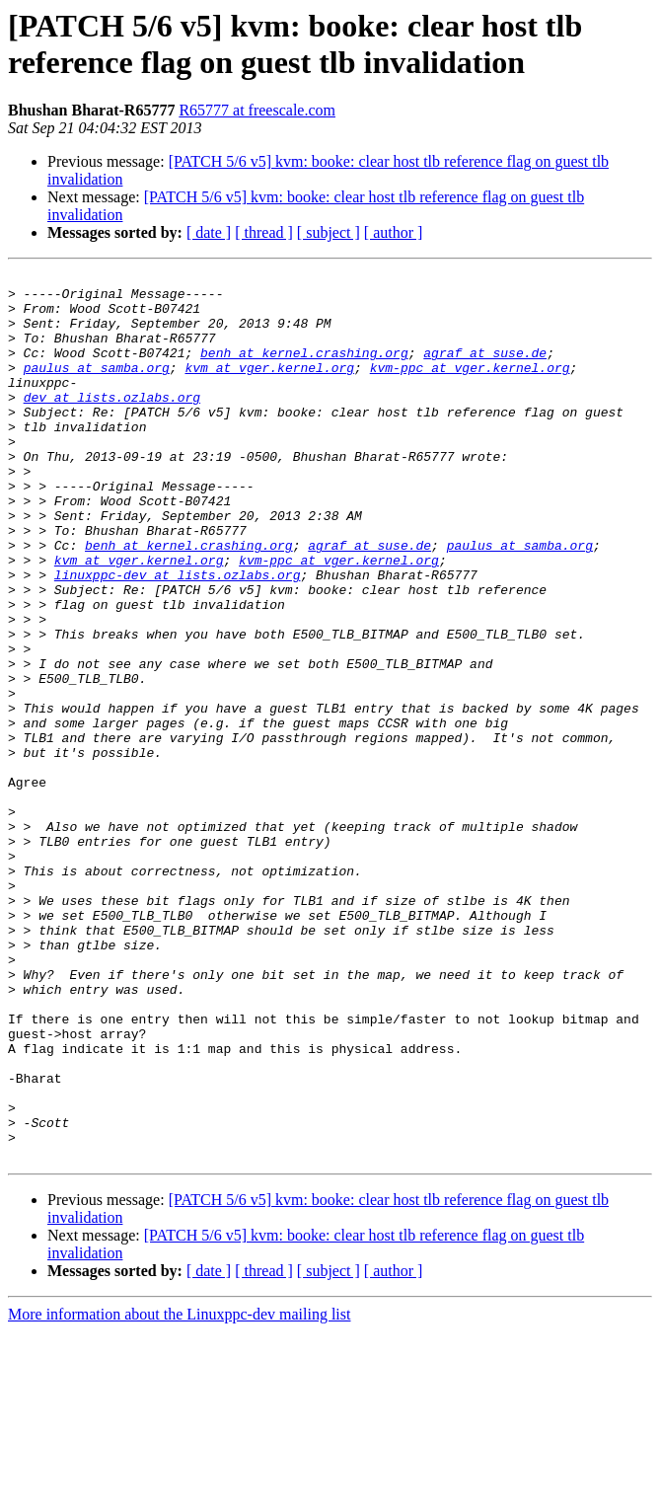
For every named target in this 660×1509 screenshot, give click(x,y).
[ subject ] (328, 232)
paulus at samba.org (97, 388)
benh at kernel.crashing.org (304, 370)
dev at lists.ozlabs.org (112, 423)
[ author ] (393, 232)
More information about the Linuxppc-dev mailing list (179, 1491)
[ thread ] (264, 232)
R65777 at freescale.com (257, 110)
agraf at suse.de (485, 370)
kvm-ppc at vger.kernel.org (470, 388)
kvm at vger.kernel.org (269, 388)
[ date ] (208, 232)
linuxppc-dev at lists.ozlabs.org (177, 636)
